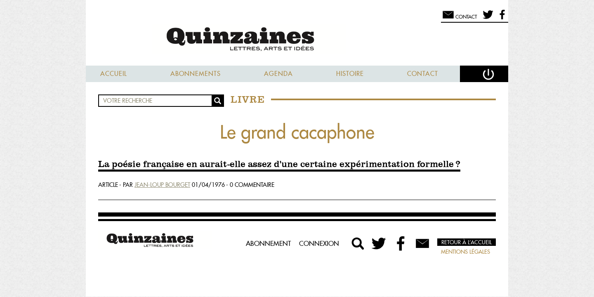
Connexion (319, 243)
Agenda (278, 74)
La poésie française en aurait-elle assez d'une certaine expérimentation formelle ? (279, 164)
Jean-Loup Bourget (162, 185)
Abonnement (268, 243)
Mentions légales (465, 251)
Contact (422, 74)
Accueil (113, 74)
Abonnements (195, 74)
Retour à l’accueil (466, 242)
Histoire (350, 74)
